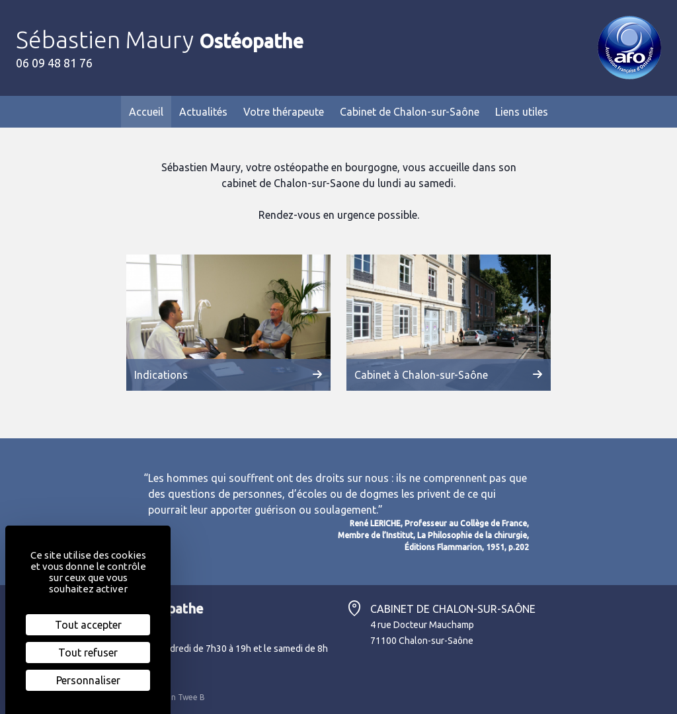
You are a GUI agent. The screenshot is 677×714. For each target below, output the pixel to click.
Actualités (203, 112)
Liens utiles (521, 112)
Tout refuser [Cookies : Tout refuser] (88, 652)
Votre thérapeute (283, 112)
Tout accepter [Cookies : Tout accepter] (88, 625)
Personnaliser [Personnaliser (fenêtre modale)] (88, 680)
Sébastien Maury (159, 39)
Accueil (146, 112)
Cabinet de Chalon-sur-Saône (409, 112)
